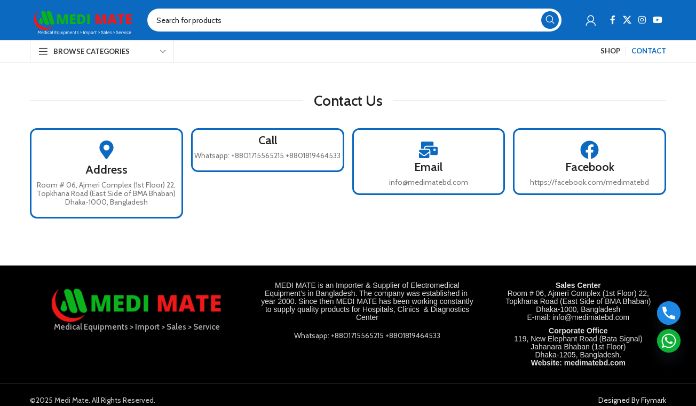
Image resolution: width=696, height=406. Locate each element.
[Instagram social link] (642, 20)
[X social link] (627, 20)
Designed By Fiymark (632, 400)
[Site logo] (83, 19)
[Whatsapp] (669, 341)
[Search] (354, 20)
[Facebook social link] (613, 20)
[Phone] (669, 313)
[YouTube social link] (658, 20)
